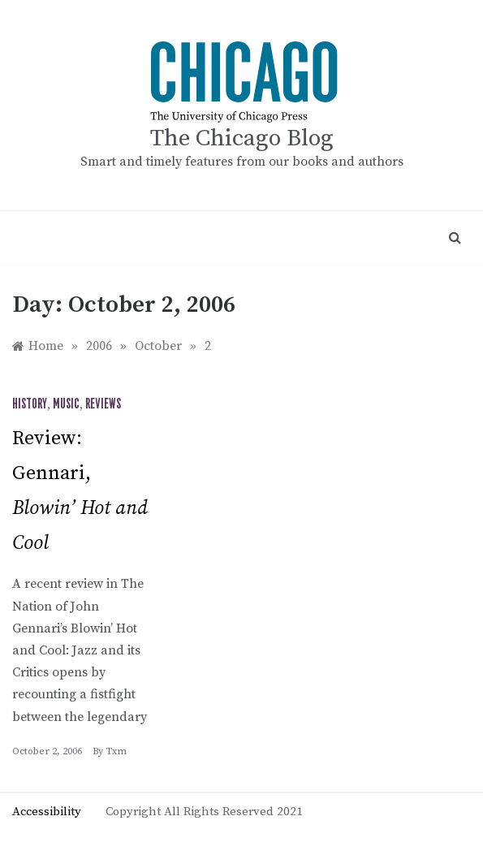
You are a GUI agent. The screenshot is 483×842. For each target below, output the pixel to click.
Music (66, 404)
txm (116, 751)
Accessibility (46, 811)
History (29, 404)
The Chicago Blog (242, 138)
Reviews (103, 404)
